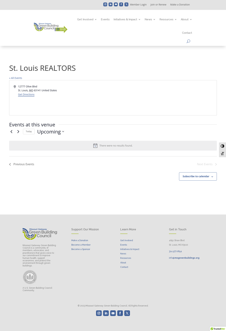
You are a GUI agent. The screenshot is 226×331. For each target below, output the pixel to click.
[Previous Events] (11, 131)
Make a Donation (180, 4)
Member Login (138, 4)
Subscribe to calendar (196, 176)
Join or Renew (158, 4)
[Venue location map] (164, 98)
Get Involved (85, 19)
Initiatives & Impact (125, 19)
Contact (187, 32)
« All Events (15, 78)
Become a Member (81, 245)
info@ (184, 258)
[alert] (113, 146)
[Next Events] (18, 131)
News (148, 19)
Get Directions (26, 94)
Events (105, 19)
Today (29, 131)
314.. (175, 251)
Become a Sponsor (80, 249)
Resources (166, 19)
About (185, 19)
